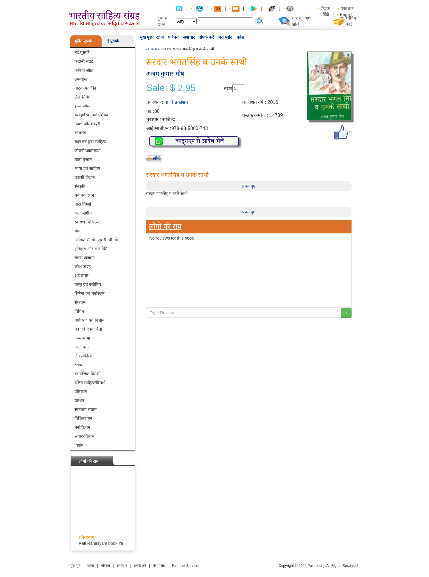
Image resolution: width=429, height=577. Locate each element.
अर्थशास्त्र (81, 275)
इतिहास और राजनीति (91, 248)
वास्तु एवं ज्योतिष (87, 284)
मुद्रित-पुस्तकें (83, 41)
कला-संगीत (83, 213)
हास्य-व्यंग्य (82, 106)
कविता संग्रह (83, 70)
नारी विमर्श (82, 204)
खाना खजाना (84, 257)
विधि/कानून (83, 418)
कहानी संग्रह (83, 61)
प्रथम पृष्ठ (249, 186)
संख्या (228, 88)
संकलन (80, 302)
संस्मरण (80, 132)
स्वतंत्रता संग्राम (85, 409)
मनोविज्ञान (82, 427)
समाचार (189, 37)
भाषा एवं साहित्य (87, 168)
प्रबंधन (79, 400)
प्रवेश (240, 37)
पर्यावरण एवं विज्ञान (89, 320)
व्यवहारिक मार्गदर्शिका (91, 114)
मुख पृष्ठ (146, 37)
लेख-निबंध (82, 97)
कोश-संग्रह (82, 266)
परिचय (173, 37)
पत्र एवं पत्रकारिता (88, 329)
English (347, 14)
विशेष (78, 445)
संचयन (79, 364)
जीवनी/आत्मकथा (87, 150)
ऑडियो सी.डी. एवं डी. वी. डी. (96, 239)
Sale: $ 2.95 (170, 88)
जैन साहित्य (83, 356)
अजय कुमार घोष (165, 73)
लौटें (156, 158)
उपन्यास (80, 79)
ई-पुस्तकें (113, 41)
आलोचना (81, 347)
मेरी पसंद (225, 37)
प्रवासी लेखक (84, 177)
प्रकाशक (347, 8)
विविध (79, 311)
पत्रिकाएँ (80, 391)
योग (77, 231)
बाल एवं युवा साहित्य (90, 141)
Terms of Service (185, 566)
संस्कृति (80, 186)
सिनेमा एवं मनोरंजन (89, 293)
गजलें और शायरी (87, 123)
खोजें (160, 37)
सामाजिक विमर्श (87, 373)
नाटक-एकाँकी (85, 88)
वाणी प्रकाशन (176, 102)
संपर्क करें (206, 37)
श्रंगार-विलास (84, 436)
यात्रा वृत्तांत (83, 159)
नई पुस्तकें (82, 52)
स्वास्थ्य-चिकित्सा (87, 222)
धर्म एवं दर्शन (84, 195)
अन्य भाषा (82, 338)
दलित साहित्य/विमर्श (89, 382)
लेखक (325, 8)
